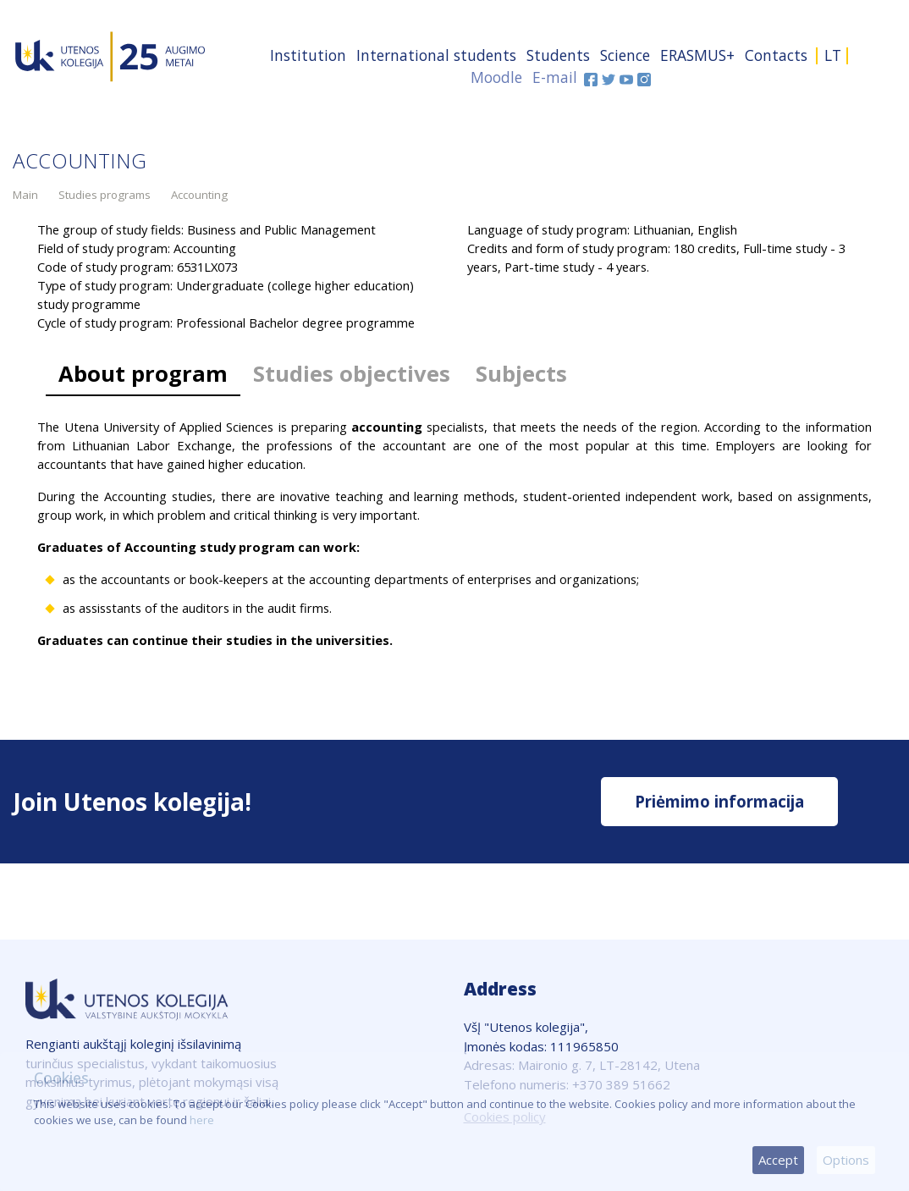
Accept (778, 1159)
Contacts (776, 55)
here (202, 1120)
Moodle (496, 77)
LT (832, 55)
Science (625, 55)
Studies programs (104, 194)
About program (143, 374)
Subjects (521, 374)
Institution (308, 55)
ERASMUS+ (697, 55)
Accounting (199, 194)
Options (846, 1159)
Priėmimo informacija (719, 801)
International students (436, 55)
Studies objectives (351, 374)
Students (558, 55)
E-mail (554, 77)
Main (25, 194)
